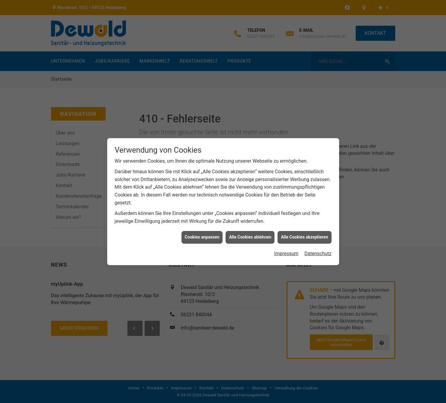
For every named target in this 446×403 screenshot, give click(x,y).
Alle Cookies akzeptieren (304, 235)
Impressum (286, 252)
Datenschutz (317, 252)
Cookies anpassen (202, 235)
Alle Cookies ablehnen (250, 235)
